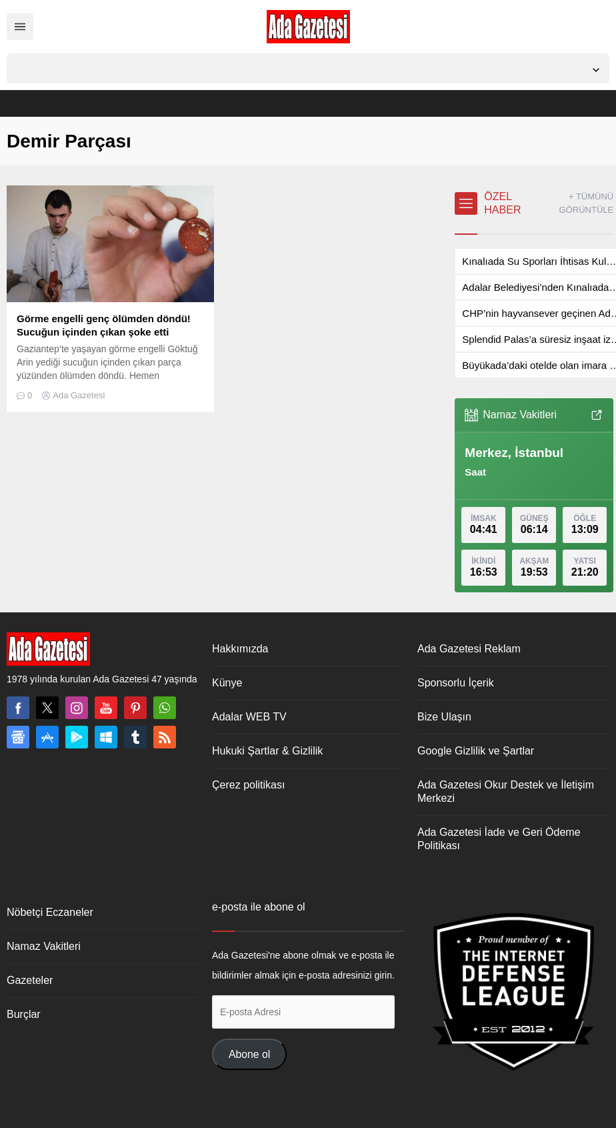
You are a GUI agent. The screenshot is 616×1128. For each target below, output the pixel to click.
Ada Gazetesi (79, 395)
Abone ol (249, 1054)
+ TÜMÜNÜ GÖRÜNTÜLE (586, 203)
